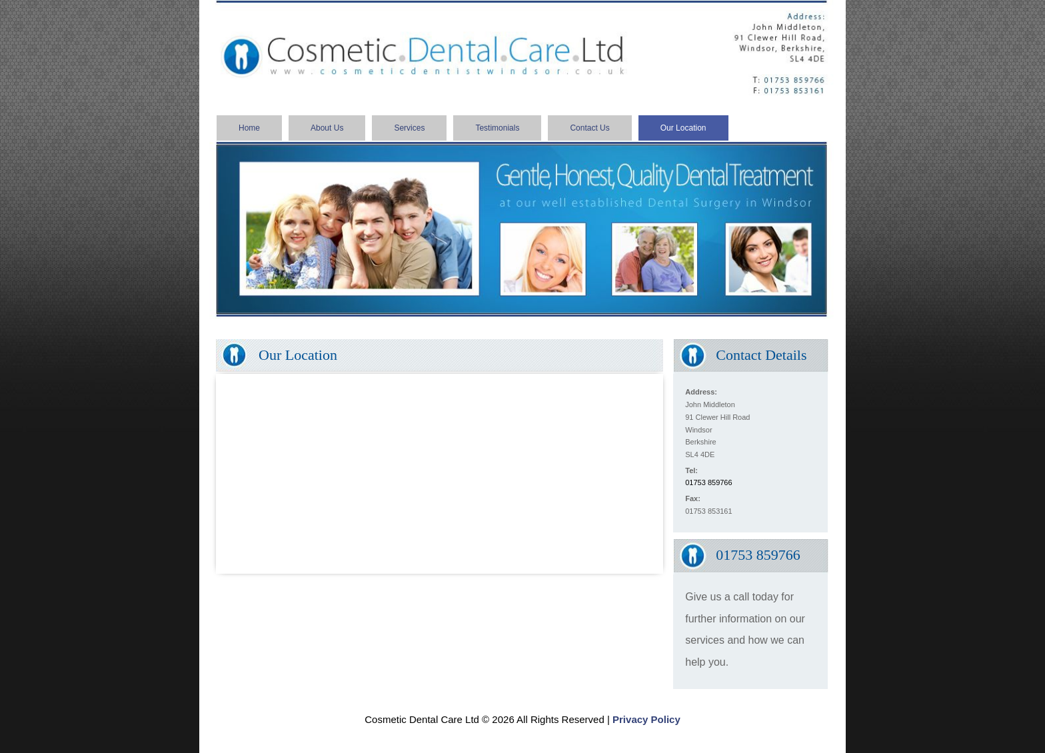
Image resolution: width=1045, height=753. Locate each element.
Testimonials (497, 128)
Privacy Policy (646, 719)
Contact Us (589, 128)
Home (249, 128)
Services (409, 128)
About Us (327, 128)
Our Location (683, 128)
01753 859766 (708, 482)
